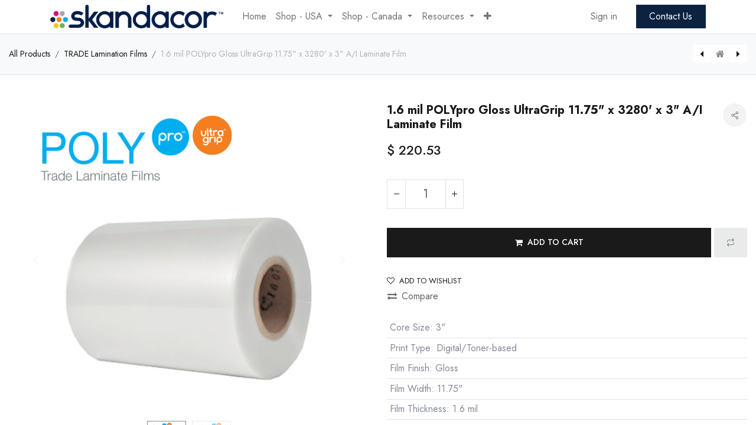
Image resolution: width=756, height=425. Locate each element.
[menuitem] (254, 16)
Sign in (604, 16)
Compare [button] (412, 296)
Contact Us (670, 16)
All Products (29, 54)
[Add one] (454, 194)
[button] (487, 16)
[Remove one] (396, 194)
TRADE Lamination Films (105, 54)
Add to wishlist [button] (424, 281)
